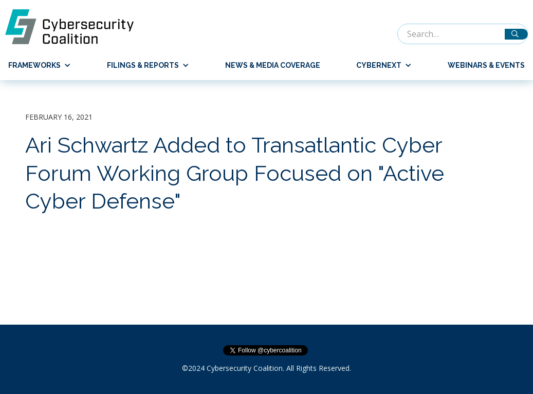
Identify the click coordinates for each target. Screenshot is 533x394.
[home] (74, 26)
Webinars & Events (486, 65)
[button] (35, 65)
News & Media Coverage (272, 65)
